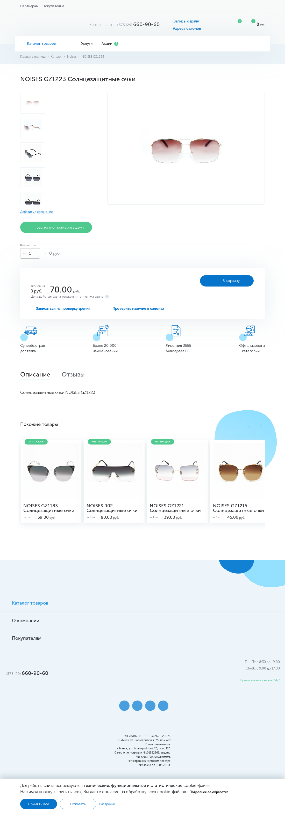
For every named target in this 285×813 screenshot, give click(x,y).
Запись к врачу (186, 21)
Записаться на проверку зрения (63, 308)
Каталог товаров (45, 43)
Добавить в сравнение (36, 212)
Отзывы (73, 375)
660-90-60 (138, 24)
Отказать (78, 804)
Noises (71, 56)
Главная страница (33, 56)
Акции (110, 43)
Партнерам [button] (29, 6)
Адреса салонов (187, 29)
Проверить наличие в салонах (138, 308)
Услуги (88, 43)
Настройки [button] (107, 804)
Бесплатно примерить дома (56, 227)
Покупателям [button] (53, 6)
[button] (261, 426)
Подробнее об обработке (208, 792)
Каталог (56, 56)
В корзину (227, 280)
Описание (35, 375)
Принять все (38, 804)
